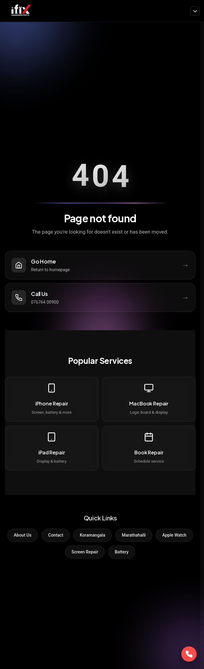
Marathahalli (134, 535)
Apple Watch (174, 535)
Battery (122, 551)
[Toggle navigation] (195, 11)
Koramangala (92, 535)
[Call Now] (189, 654)
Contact (55, 535)
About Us (22, 535)
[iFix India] (20, 11)
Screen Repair (84, 551)
